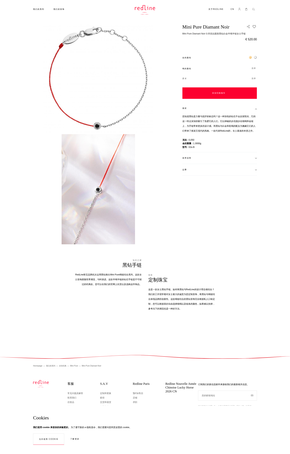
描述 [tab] (184, 108)
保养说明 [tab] (186, 158)
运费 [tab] (184, 170)
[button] (232, 9)
